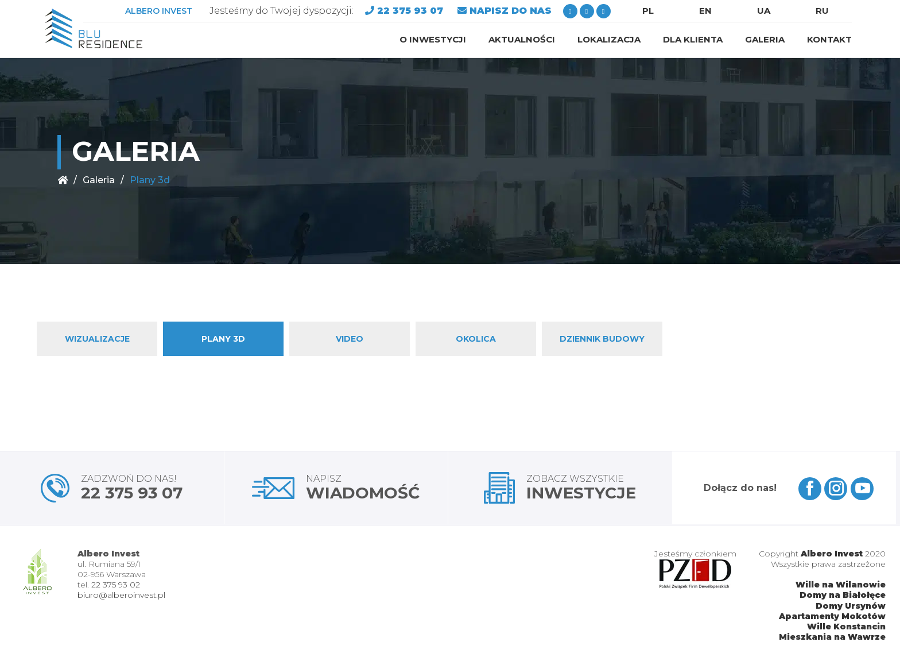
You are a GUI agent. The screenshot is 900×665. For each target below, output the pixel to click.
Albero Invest (832, 553)
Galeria (765, 39)
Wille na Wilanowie (841, 584)
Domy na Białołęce (843, 595)
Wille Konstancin (846, 626)
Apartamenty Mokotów (832, 616)
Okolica (476, 339)
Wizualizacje (97, 339)
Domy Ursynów (851, 606)
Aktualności (521, 39)
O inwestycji (432, 39)
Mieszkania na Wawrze (832, 637)
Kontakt (829, 39)
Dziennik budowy (602, 339)
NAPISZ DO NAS (511, 10)
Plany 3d (223, 339)
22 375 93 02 (115, 584)
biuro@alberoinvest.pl (121, 595)
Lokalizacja (609, 39)
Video (349, 339)
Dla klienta (693, 39)
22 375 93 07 (411, 10)
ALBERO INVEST (158, 11)
